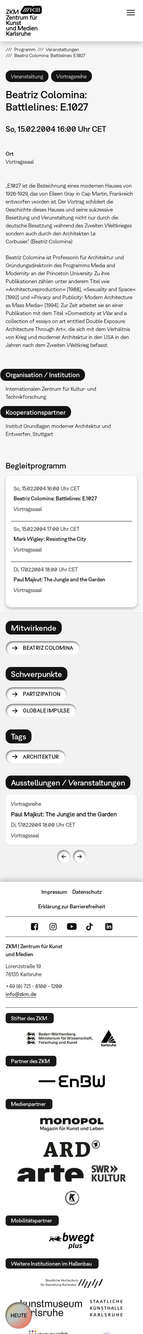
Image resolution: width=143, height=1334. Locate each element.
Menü (130, 12)
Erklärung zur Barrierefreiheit (71, 906)
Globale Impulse (46, 710)
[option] (71, 819)
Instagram (53, 926)
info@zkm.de (21, 994)
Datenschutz (87, 892)
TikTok (90, 926)
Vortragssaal (20, 162)
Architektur (41, 757)
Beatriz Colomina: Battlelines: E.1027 (55, 498)
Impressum (54, 892)
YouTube (71, 926)
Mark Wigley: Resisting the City (50, 539)
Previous (63, 856)
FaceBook (34, 926)
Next (79, 856)
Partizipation (41, 694)
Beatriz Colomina (48, 648)
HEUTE (19, 1315)
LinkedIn (108, 926)
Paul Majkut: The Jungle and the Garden (59, 579)
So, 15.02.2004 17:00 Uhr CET (47, 529)
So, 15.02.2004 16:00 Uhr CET (47, 488)
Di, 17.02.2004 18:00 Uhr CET (46, 569)
